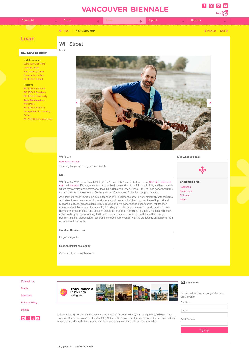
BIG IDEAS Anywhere (35, 92)
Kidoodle (75, 185)
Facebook (185, 186)
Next (224, 31)
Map (222, 13)
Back (64, 31)
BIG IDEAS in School (34, 88)
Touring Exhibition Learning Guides (37, 113)
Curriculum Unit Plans (34, 64)
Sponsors (26, 295)
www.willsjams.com (70, 161)
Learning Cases (31, 67)
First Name (186, 302)
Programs (28, 84)
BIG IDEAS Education (34, 52)
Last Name (186, 310)
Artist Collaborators (34, 100)
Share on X (186, 190)
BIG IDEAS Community (35, 96)
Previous (210, 31)
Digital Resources (32, 60)
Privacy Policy (29, 302)
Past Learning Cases (34, 71)
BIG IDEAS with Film (34, 107)
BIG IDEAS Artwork (33, 79)
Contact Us (27, 281)
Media (24, 288)
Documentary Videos (34, 75)
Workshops (29, 104)
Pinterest (185, 194)
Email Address (188, 319)
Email (183, 198)
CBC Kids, (155, 182)
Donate (25, 309)
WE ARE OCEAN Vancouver (38, 119)
